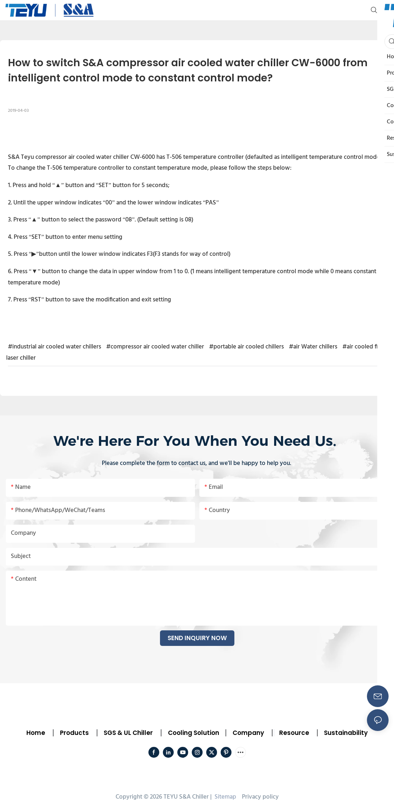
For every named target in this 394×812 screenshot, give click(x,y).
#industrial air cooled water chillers (54, 347)
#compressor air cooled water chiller (155, 347)
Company (248, 732)
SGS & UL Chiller (128, 732)
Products (74, 732)
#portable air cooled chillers (246, 347)
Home (35, 732)
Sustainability (346, 732)
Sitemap (224, 797)
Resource (294, 732)
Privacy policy (260, 797)
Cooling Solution (193, 732)
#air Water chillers (313, 347)
